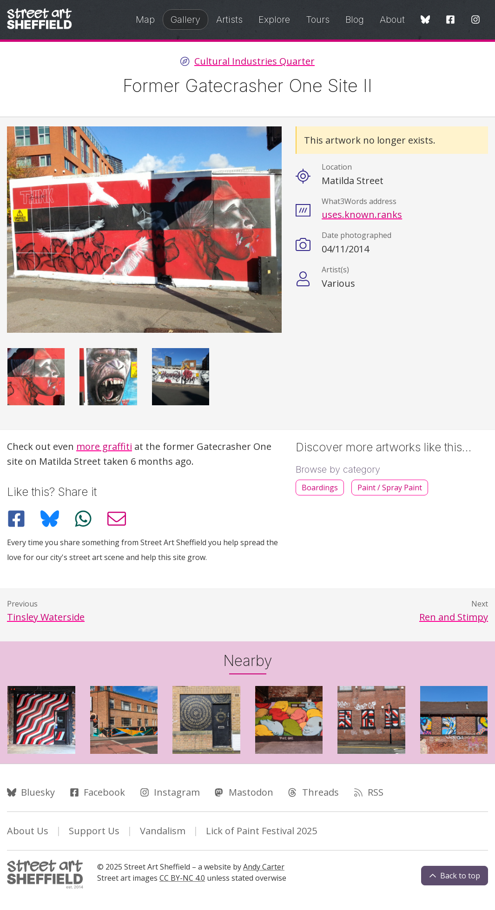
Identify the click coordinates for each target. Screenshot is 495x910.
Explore (274, 19)
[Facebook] (450, 20)
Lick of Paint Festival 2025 (261, 830)
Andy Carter (263, 867)
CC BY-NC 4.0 (182, 878)
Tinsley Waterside (46, 617)
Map (145, 19)
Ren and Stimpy (453, 617)
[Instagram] (475, 20)
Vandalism (162, 830)
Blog (354, 19)
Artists (229, 19)
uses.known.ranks (362, 214)
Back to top (454, 875)
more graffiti (104, 446)
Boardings (320, 487)
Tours (318, 19)
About (392, 19)
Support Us (94, 830)
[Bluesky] (425, 20)
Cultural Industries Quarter (254, 61)
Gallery (185, 19)
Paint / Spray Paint (389, 487)
